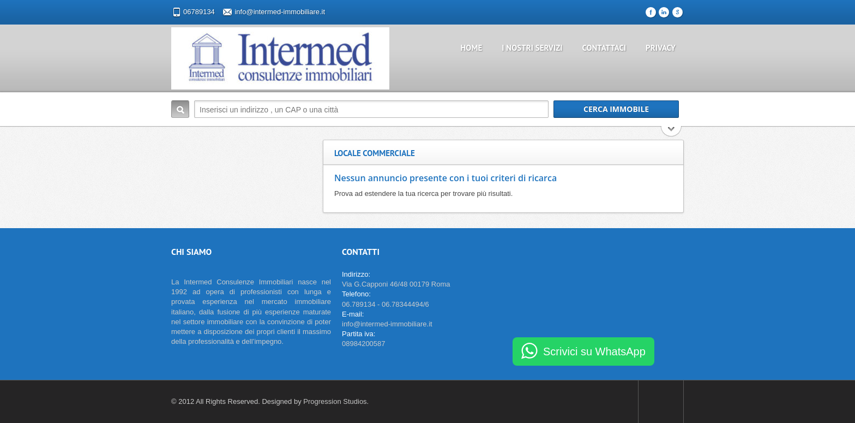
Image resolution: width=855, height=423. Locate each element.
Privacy (661, 48)
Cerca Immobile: (180, 109)
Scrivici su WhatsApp (594, 351)
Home (472, 48)
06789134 (199, 12)
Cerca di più (671, 132)
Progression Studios (334, 401)
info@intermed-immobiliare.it (279, 12)
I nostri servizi (532, 48)
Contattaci (604, 48)
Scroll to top (661, 401)
